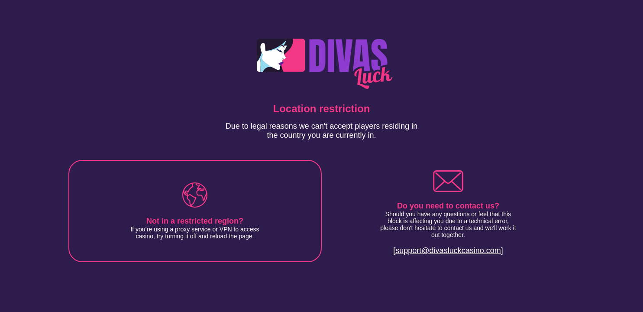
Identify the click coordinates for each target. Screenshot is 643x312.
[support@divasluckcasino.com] (448, 250)
